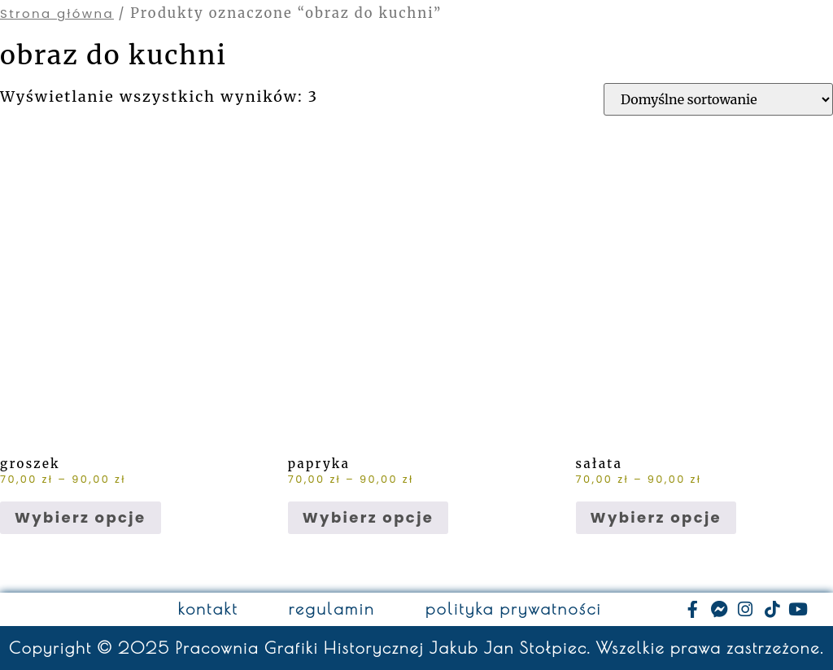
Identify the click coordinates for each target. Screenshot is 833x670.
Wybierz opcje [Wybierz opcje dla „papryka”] (368, 517)
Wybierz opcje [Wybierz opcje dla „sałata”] (656, 517)
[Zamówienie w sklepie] (718, 99)
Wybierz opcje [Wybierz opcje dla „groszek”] (80, 517)
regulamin (332, 609)
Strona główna (57, 13)
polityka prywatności (513, 609)
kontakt (208, 609)
